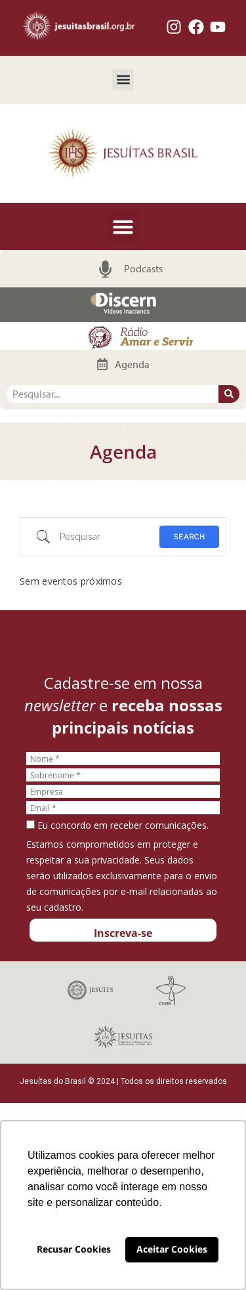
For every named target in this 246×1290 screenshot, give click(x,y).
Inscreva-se (123, 933)
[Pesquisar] (228, 394)
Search (189, 537)
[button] (123, 80)
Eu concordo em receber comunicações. (117, 825)
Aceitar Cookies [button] (171, 1249)
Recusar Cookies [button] (74, 1249)
